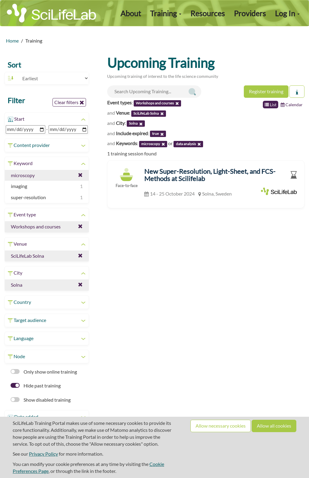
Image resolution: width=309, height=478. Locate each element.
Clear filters (69, 102)
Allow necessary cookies (221, 426)
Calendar (292, 104)
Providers (250, 13)
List (270, 104)
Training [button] (165, 13)
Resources (207, 13)
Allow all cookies (274, 426)
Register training (266, 91)
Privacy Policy (43, 454)
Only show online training (44, 371)
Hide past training (36, 385)
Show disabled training (41, 400)
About (130, 13)
